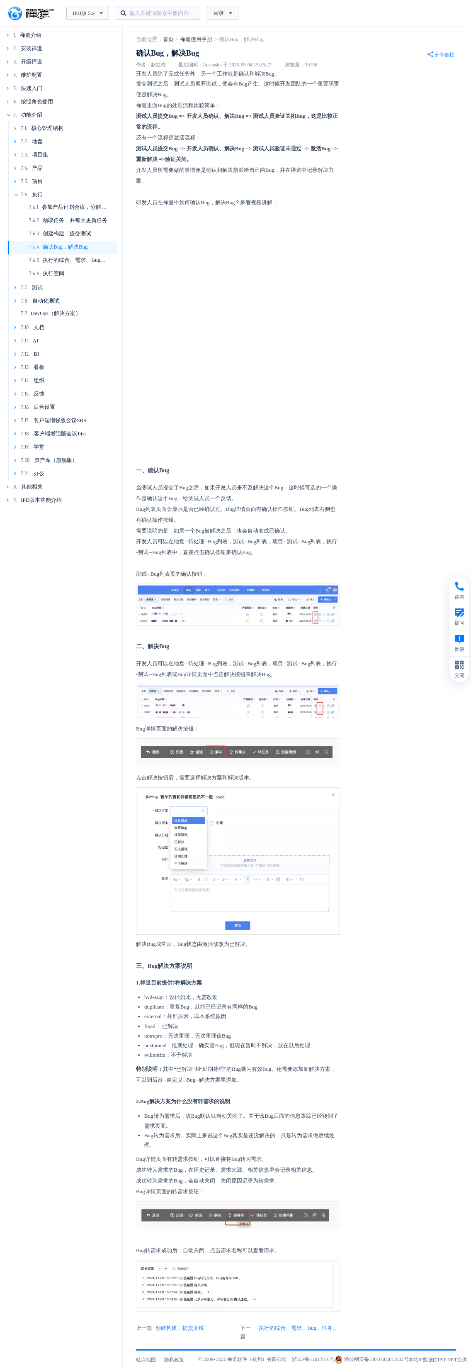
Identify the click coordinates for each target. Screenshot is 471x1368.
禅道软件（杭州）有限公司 (257, 1359)
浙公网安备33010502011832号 (372, 1359)
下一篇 (290, 1332)
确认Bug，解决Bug (65, 247)
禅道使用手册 (196, 39)
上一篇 (170, 1328)
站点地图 (146, 1360)
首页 (168, 39)
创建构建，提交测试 (67, 233)
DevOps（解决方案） (56, 313)
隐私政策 (174, 1360)
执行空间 (53, 273)
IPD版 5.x (88, 13)
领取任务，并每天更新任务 (75, 220)
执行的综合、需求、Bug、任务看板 (85, 260)
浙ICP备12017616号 (313, 1359)
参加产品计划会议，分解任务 (77, 207)
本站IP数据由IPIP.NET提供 (437, 1360)
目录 (222, 13)
